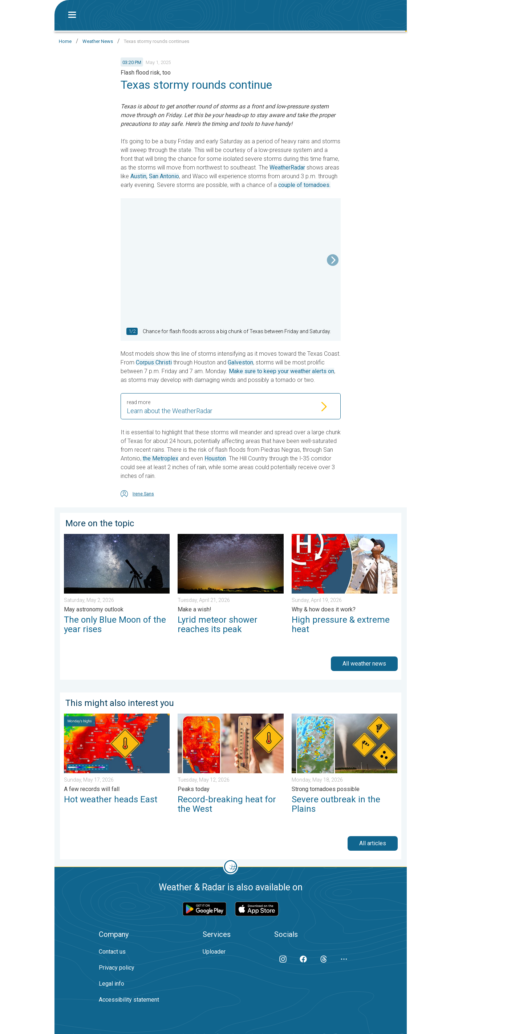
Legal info (111, 983)
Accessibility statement (129, 999)
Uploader (214, 951)
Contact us (112, 951)
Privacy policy (116, 967)
